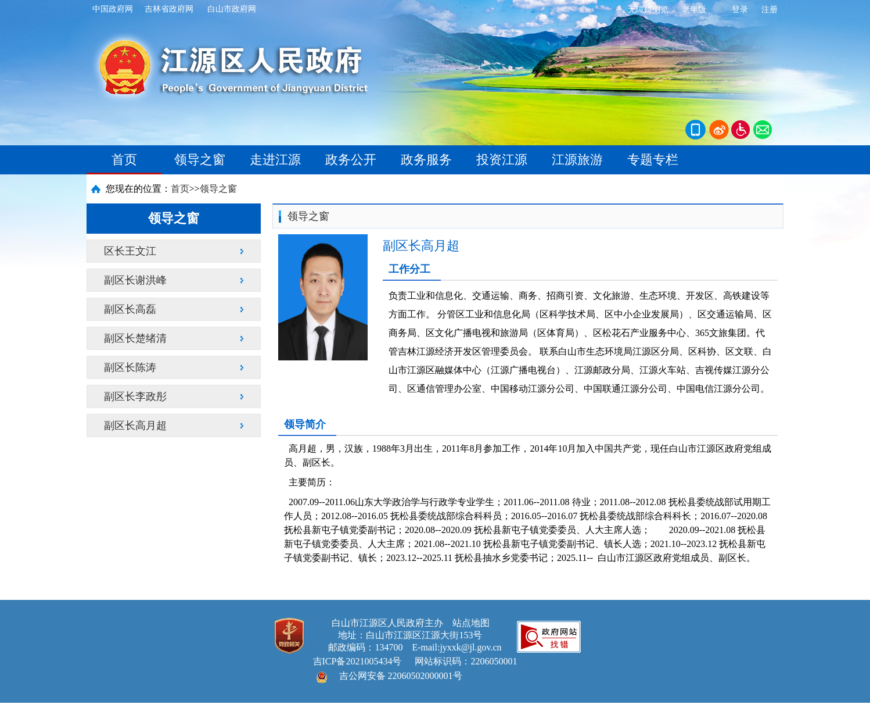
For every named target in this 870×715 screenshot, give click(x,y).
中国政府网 (112, 9)
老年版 (694, 9)
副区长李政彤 (135, 396)
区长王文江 (130, 251)
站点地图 (471, 623)
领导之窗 (199, 159)
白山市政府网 (231, 9)
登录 (740, 9)
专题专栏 (652, 159)
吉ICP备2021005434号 (357, 661)
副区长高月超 (135, 425)
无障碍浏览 (648, 9)
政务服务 (426, 159)
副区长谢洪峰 (135, 280)
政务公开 (350, 159)
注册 (769, 9)
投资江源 (501, 159)
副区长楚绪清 (135, 338)
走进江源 (275, 159)
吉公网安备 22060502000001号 (400, 676)
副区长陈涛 (130, 367)
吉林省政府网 (169, 9)
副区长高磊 (130, 309)
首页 (124, 159)
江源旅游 (577, 159)
